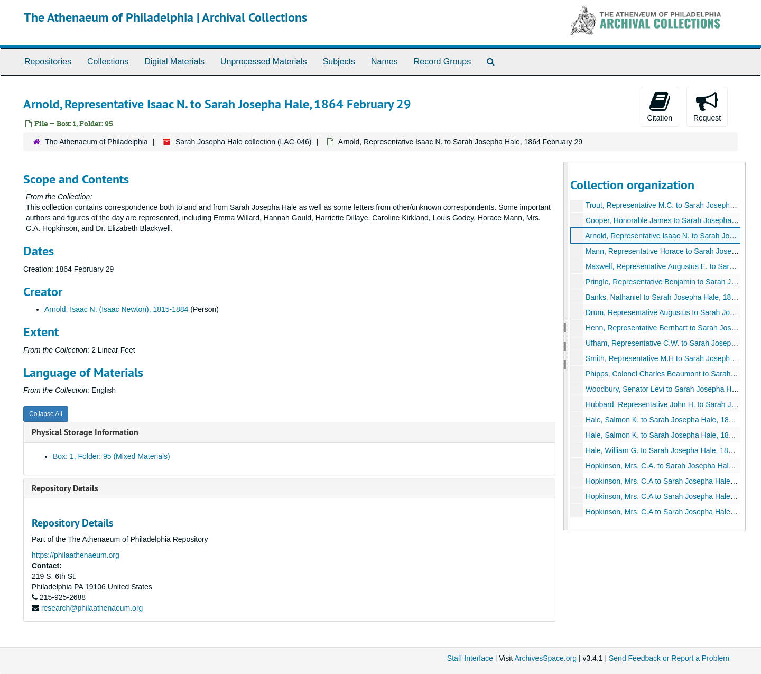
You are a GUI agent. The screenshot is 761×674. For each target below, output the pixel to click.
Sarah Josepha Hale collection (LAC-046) (243, 141)
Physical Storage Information (85, 432)
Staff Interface (470, 658)
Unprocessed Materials (263, 61)
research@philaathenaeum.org (92, 608)
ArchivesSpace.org (545, 658)
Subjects (339, 61)
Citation (659, 106)
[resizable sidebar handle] (566, 346)
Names (384, 61)
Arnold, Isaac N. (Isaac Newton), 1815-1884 (116, 309)
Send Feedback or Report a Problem (669, 658)
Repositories (47, 61)
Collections (107, 61)
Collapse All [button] (45, 414)
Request (707, 106)
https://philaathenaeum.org (75, 555)
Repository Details (65, 488)
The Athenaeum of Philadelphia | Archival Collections (165, 17)
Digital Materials (174, 61)
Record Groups (442, 61)
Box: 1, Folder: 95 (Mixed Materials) (111, 456)
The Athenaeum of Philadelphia (96, 141)
